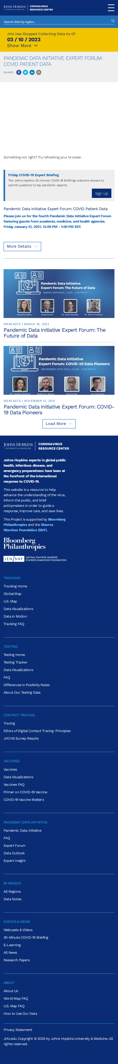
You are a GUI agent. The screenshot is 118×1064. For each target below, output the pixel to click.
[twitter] (25, 72)
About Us (11, 991)
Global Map (12, 594)
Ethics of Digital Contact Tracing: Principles (37, 731)
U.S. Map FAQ (14, 1006)
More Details (22, 246)
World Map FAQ (16, 998)
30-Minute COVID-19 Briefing (26, 937)
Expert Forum (14, 845)
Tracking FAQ (14, 624)
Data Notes (12, 899)
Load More (59, 423)
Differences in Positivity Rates (26, 685)
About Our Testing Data (22, 692)
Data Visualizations (18, 609)
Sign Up (101, 193)
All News (10, 952)
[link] (59, 304)
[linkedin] (32, 72)
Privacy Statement (18, 1030)
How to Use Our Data (20, 1013)
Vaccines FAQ (14, 784)
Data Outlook (14, 853)
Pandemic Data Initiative (22, 830)
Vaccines (10, 769)
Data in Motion (15, 616)
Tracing (9, 723)
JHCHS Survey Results (21, 738)
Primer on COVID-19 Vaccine (25, 792)
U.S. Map (10, 601)
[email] (38, 72)
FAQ (7, 677)
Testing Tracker (15, 662)
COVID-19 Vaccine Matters (24, 800)
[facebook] (18, 72)
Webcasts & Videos (18, 930)
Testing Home (14, 655)
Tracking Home (15, 586)
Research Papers (17, 960)
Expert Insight (14, 861)
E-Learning (12, 945)
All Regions (12, 891)
